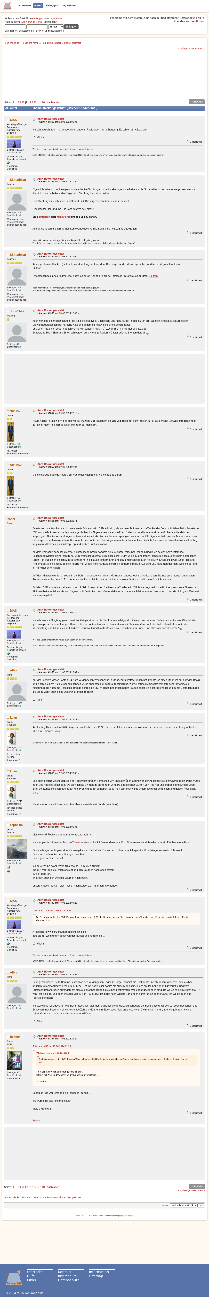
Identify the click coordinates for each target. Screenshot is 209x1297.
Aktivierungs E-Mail (32, 21)
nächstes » (198, 48)
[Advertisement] (104, 75)
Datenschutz (68, 1280)
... (16, 102)
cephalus (16, 825)
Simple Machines (104, 1216)
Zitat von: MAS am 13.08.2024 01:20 (52, 1046)
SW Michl (16, 411)
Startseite (35, 1272)
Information (99, 1272)
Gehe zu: (166, 1205)
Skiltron (153, 276)
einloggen (37, 18)
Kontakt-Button (194, 21)
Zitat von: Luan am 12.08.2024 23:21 (52, 910)
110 (42, 102)
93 (35, 102)
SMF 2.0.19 (80, 1216)
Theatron (77, 842)
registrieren (56, 18)
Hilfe (31, 1276)
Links (31, 1280)
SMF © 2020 (92, 1216)
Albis (13, 670)
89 (19, 102)
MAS (13, 120)
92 (31, 102)
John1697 (17, 311)
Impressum (67, 1276)
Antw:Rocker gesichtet (50, 118)
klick (57, 731)
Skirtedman (18, 180)
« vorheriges (185, 48)
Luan (13, 717)
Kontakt (64, 1272)
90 (23, 102)
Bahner (15, 1037)
